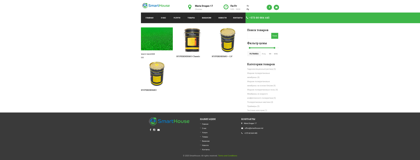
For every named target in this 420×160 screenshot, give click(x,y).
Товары (191, 18)
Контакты (238, 18)
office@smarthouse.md (252, 128)
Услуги (177, 18)
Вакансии (206, 18)
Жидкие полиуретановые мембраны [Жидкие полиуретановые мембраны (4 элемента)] (258, 75)
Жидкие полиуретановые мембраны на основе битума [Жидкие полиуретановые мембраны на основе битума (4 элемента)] (261, 83)
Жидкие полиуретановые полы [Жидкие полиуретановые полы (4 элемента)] (262, 90)
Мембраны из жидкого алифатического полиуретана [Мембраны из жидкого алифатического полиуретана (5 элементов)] (261, 96)
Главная (149, 18)
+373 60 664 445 (257, 17)
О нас (163, 18)
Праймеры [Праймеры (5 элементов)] (253, 106)
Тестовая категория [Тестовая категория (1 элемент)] (257, 110)
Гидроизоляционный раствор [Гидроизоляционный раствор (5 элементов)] (261, 69)
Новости (222, 18)
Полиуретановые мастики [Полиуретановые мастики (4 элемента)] (260, 102)
